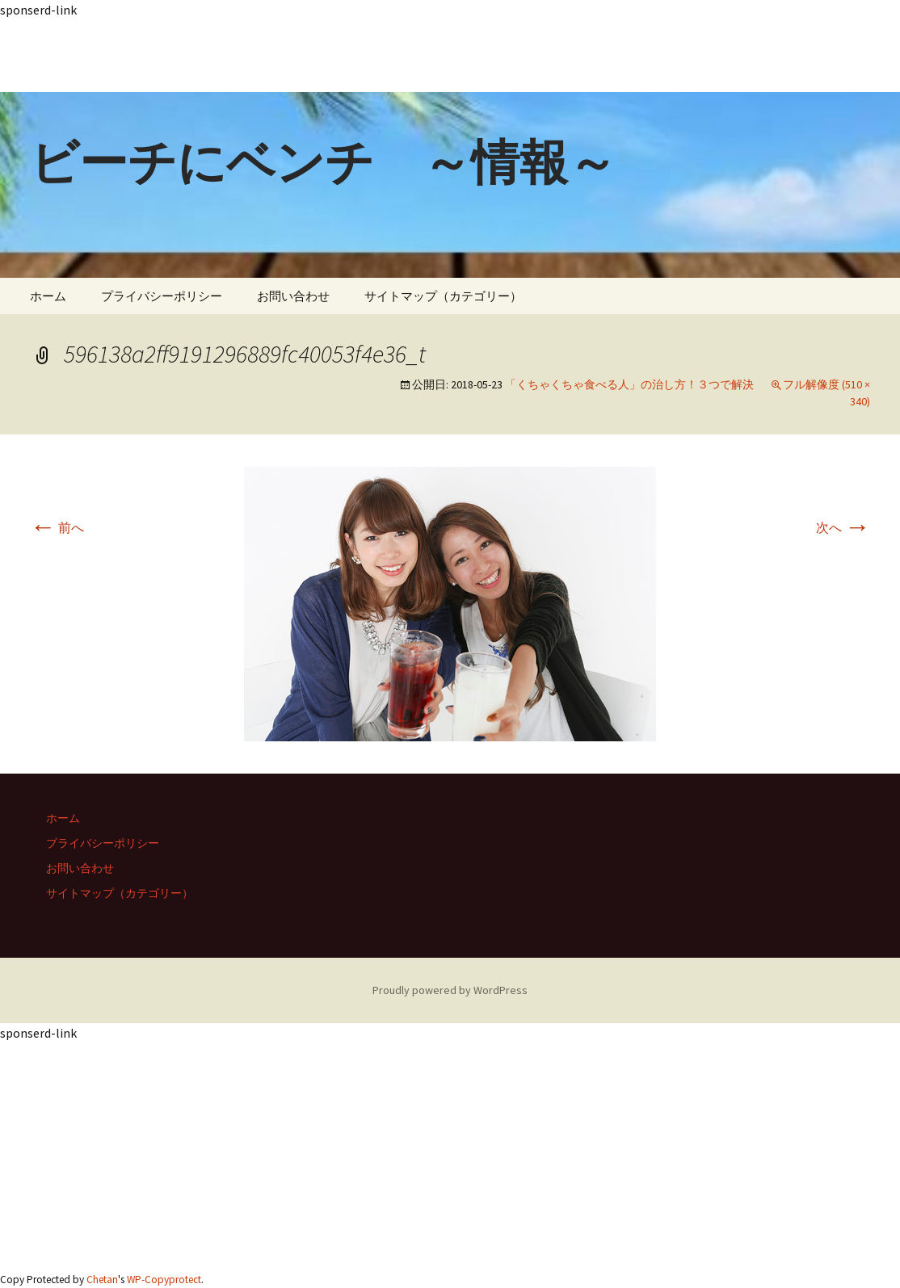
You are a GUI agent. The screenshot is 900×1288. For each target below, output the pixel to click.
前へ (57, 527)
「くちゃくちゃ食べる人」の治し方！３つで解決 (629, 384)
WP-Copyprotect (164, 1279)
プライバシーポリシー (161, 296)
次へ (843, 527)
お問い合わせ (293, 296)
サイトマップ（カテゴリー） (443, 296)
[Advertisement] (450, 55)
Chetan (102, 1279)
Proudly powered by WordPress (450, 990)
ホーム (48, 296)
